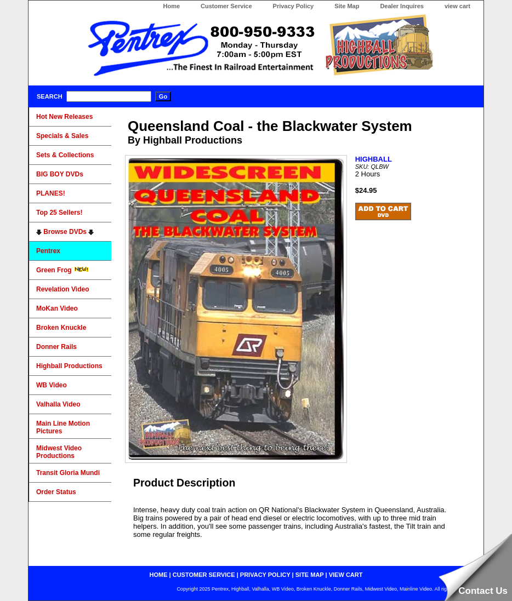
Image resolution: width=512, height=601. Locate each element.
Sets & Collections (65, 155)
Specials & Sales (62, 136)
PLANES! (50, 193)
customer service (204, 574)
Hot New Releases (64, 117)
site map (309, 574)
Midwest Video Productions (59, 452)
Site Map (346, 6)
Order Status (56, 492)
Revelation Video (62, 289)
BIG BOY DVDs (59, 174)
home (159, 574)
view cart (457, 6)
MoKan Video (57, 308)
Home (171, 6)
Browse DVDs (65, 232)
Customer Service (226, 6)
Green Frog (62, 270)
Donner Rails (56, 347)
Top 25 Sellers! (59, 212)
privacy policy (265, 574)
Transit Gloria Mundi (68, 473)
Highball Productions (69, 366)
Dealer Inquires (401, 6)
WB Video (51, 385)
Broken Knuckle (61, 327)
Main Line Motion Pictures (63, 427)
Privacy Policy (293, 6)
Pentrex (48, 251)
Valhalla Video (58, 404)
